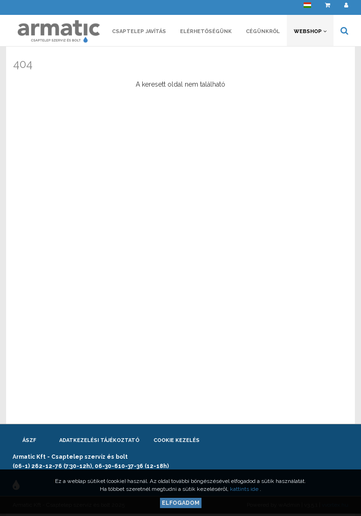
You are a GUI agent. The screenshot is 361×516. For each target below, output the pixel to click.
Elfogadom (181, 503)
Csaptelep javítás (139, 31)
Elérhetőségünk (206, 31)
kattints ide (245, 489)
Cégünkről (263, 31)
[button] (307, 7)
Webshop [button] (310, 31)
